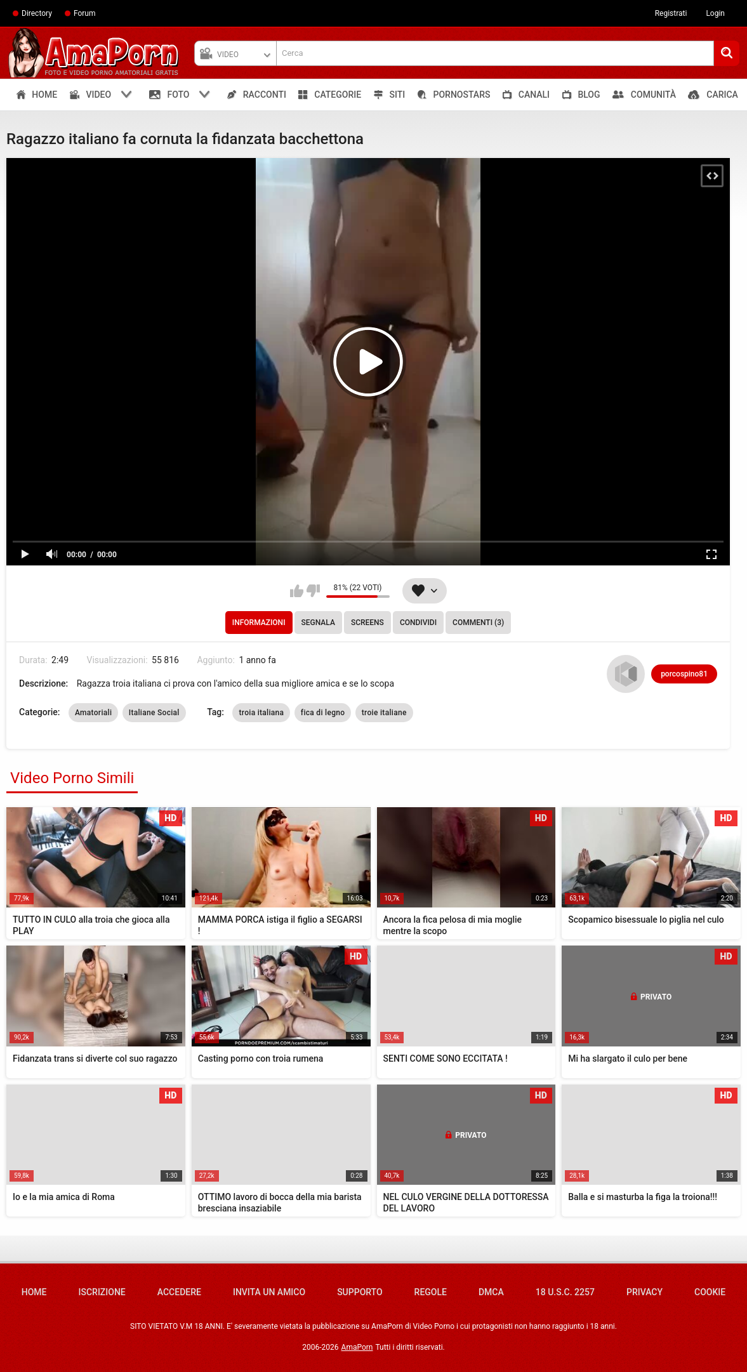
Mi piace (296, 590)
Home (34, 1292)
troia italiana (261, 712)
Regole (430, 1292)
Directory (37, 13)
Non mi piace (313, 590)
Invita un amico (269, 1292)
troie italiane (384, 712)
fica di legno (323, 712)
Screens (367, 622)
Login (715, 13)
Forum (85, 13)
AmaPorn (357, 1347)
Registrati (671, 13)
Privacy (644, 1292)
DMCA (491, 1292)
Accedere (179, 1292)
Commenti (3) (478, 622)
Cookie (709, 1292)
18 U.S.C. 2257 (565, 1292)
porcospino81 (684, 674)
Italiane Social (154, 712)
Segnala (318, 622)
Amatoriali (93, 712)
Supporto (359, 1292)
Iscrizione (102, 1292)
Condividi (418, 622)
